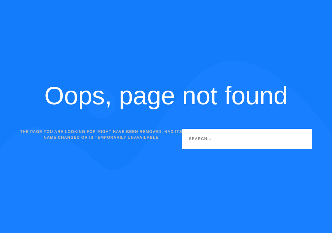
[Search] (302, 139)
